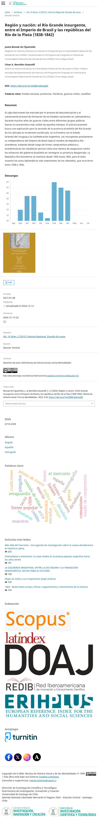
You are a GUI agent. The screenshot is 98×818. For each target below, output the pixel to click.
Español (9, 447)
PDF (10, 282)
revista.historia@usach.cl (42, 780)
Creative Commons (49, 776)
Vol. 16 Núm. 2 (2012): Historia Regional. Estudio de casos (53, 12)
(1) (4, 321)
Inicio (7, 12)
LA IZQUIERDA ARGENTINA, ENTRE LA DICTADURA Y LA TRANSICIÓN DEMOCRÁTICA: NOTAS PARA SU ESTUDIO (41, 569)
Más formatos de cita (15, 403)
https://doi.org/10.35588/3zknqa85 (29, 85)
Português (10, 452)
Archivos (18, 12)
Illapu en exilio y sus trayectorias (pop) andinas (30, 578)
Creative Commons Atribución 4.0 (62, 375)
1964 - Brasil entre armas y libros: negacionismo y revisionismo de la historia (46, 586)
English (9, 442)
